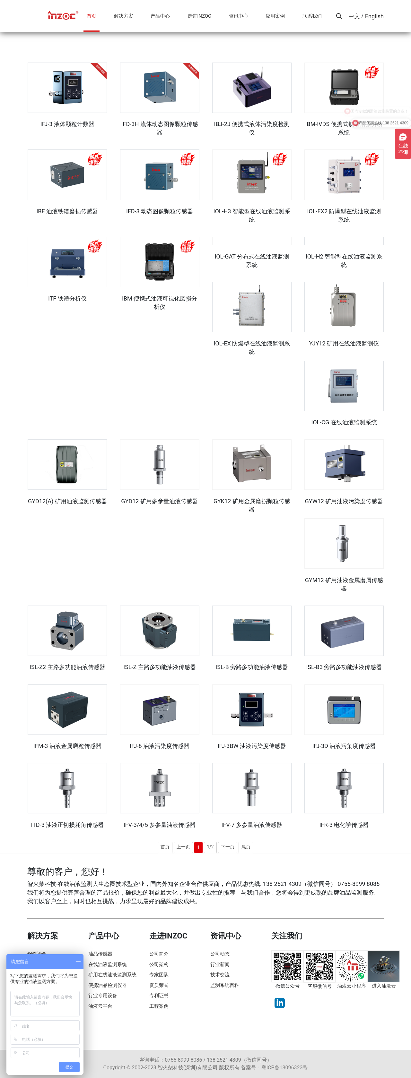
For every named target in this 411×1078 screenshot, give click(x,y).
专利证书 (159, 995)
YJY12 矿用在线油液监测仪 (344, 343)
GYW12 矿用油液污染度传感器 (344, 501)
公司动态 (220, 954)
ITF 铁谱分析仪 (67, 298)
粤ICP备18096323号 (284, 1068)
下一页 (227, 846)
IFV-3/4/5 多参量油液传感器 (160, 824)
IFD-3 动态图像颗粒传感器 (159, 211)
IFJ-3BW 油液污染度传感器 (252, 746)
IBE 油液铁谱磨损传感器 (67, 211)
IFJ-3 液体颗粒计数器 (67, 124)
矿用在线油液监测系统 (112, 975)
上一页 (183, 846)
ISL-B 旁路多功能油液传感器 (251, 667)
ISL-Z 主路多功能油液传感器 (159, 667)
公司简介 (159, 954)
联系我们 (312, 16)
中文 (354, 16)
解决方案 (123, 16)
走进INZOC (199, 16)
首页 (91, 16)
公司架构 (159, 964)
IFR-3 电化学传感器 (344, 824)
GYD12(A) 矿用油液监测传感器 (67, 501)
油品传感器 (100, 954)
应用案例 (275, 16)
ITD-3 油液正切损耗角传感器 (67, 824)
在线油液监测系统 (107, 964)
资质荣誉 (159, 985)
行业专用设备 (102, 995)
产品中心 (160, 16)
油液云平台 (100, 1006)
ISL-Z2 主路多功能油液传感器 (67, 667)
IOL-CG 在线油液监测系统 (344, 422)
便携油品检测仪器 (107, 985)
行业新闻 (220, 964)
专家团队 (159, 975)
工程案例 (159, 1006)
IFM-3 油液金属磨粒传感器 (67, 746)
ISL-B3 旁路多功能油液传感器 (344, 667)
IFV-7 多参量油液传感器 (251, 824)
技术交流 (220, 975)
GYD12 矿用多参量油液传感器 (159, 501)
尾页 (245, 846)
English (374, 16)
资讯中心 (238, 16)
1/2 (210, 846)
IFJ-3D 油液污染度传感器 (344, 746)
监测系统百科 (224, 985)
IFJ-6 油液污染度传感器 (159, 746)
